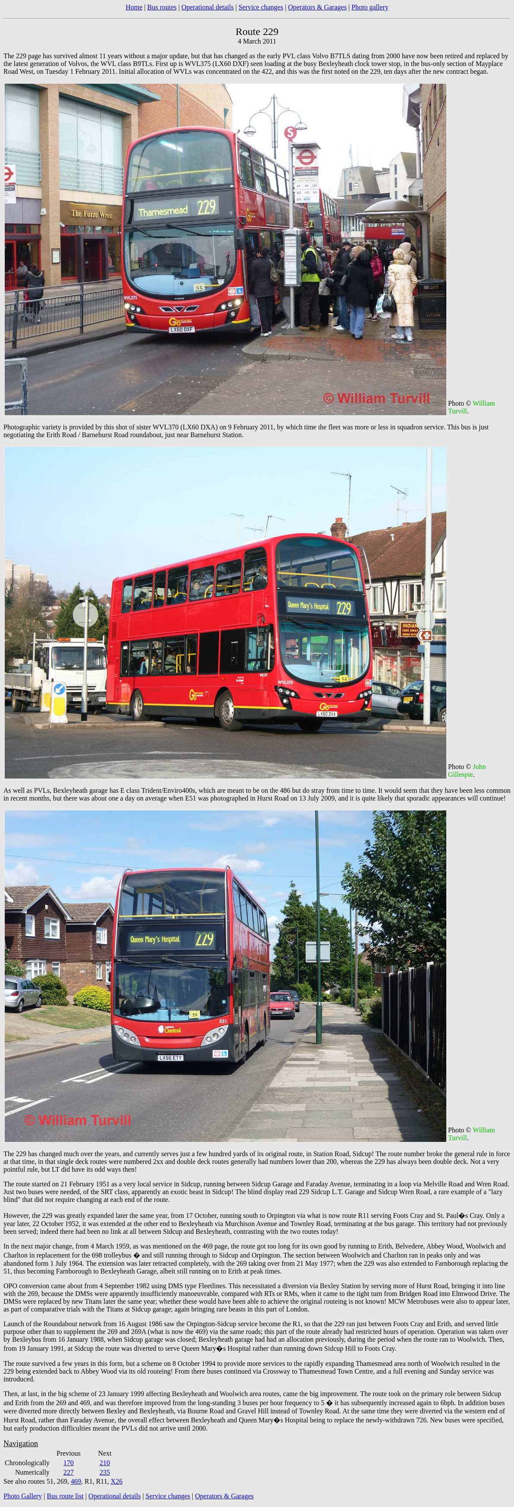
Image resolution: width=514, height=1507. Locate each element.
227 (68, 1472)
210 (105, 1462)
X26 (117, 1481)
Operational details (208, 7)
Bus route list (65, 1496)
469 (76, 1481)
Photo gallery (370, 7)
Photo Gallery (22, 1496)
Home (133, 7)
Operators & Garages (317, 7)
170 (68, 1462)
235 (105, 1472)
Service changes (260, 7)
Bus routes (161, 7)
